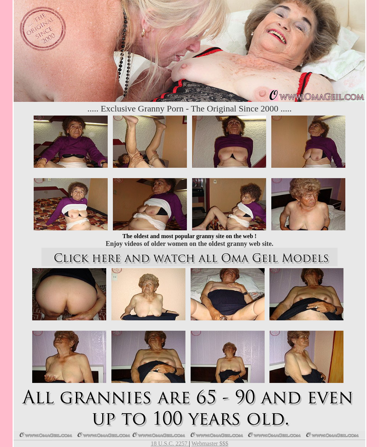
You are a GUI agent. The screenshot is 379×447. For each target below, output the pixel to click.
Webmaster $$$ (209, 443)
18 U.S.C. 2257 (170, 443)
